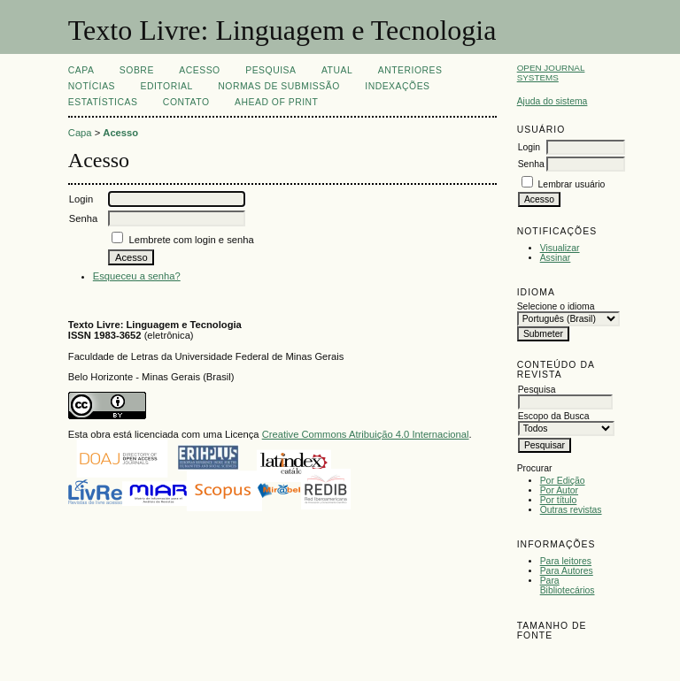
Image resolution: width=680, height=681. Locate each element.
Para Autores (566, 571)
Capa (81, 70)
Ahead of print (276, 102)
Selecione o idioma (556, 306)
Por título (558, 500)
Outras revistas (571, 510)
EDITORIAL (166, 86)
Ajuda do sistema (552, 101)
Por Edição (562, 481)
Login (529, 147)
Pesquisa (270, 70)
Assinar (555, 258)
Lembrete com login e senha (190, 239)
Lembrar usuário (572, 184)
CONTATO (186, 102)
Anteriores (410, 70)
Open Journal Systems (551, 72)
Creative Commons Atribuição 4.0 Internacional (365, 434)
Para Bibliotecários (567, 585)
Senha (531, 164)
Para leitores (565, 561)
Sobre (137, 70)
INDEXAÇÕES (397, 86)
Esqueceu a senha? (137, 276)
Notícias (91, 86)
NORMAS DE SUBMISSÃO (278, 86)
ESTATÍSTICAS (103, 102)
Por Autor (559, 490)
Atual (336, 70)
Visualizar (560, 248)
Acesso (199, 70)
